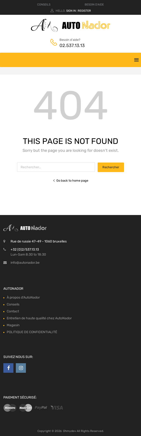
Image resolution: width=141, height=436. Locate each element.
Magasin (13, 325)
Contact (13, 311)
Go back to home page (70, 180)
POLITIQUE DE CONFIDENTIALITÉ (32, 332)
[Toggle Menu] (127, 57)
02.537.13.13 (71, 45)
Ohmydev (69, 431)
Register (84, 10)
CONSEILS (43, 4)
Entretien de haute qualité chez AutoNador (39, 318)
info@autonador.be (25, 263)
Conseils (13, 304)
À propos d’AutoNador (23, 297)
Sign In (71, 10)
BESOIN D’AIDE (94, 4)
